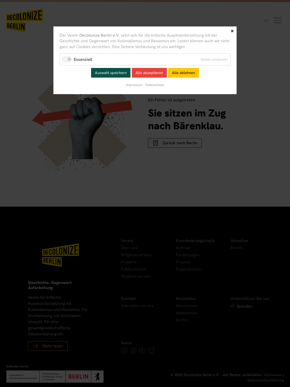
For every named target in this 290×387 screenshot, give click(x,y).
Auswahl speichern (111, 72)
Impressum (134, 85)
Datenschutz (155, 85)
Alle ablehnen (183, 72)
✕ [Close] (232, 31)
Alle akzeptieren (149, 72)
